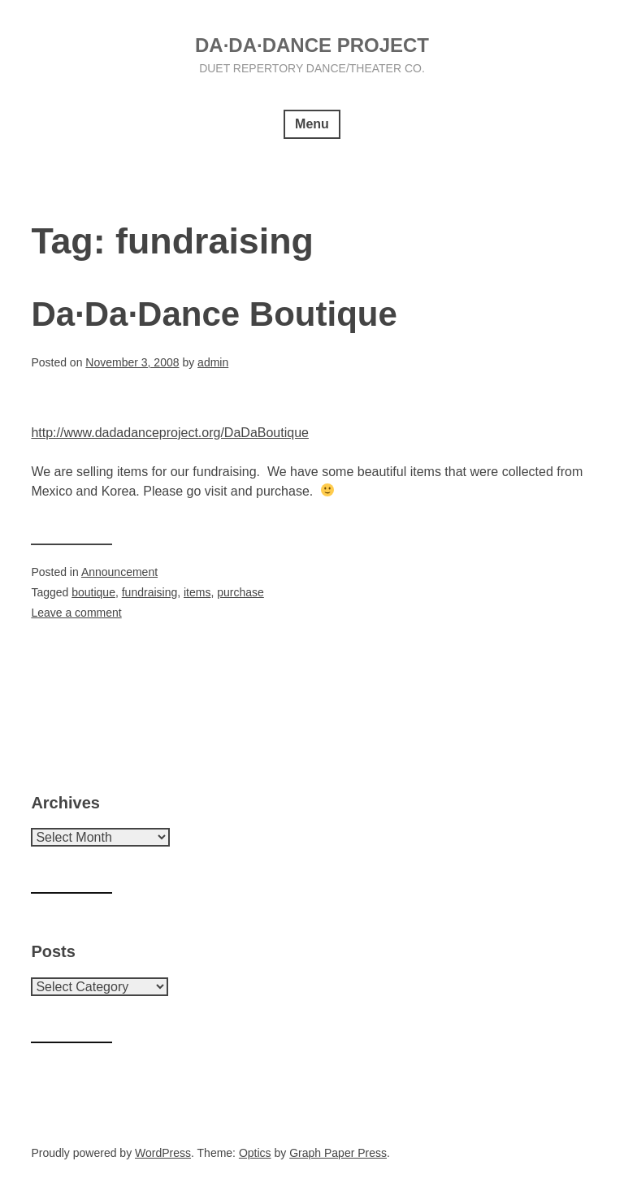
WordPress (163, 1152)
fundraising (150, 592)
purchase (240, 592)
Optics (255, 1152)
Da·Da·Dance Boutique (213, 314)
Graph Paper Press (338, 1152)
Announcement (119, 571)
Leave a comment (76, 612)
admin (212, 362)
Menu (312, 124)
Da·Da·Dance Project (312, 45)
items (197, 592)
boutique (93, 592)
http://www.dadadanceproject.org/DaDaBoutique (170, 433)
